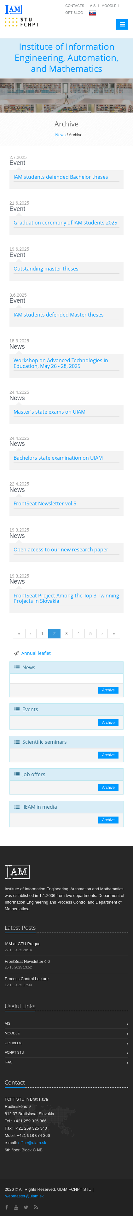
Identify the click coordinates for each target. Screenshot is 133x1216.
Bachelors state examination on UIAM (58, 457)
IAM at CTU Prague (22, 943)
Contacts (74, 6)
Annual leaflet (36, 653)
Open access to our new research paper (61, 549)
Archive (108, 690)
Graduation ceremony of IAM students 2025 (65, 222)
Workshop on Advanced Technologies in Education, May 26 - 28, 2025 (61, 363)
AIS (93, 6)
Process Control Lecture (27, 978)
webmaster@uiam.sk (24, 1196)
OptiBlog (74, 13)
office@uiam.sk (32, 1142)
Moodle (109, 6)
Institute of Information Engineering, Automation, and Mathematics (66, 57)
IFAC (8, 1062)
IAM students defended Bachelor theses (61, 176)
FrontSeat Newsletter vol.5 (45, 503)
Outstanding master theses (46, 268)
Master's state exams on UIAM (49, 411)
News (60, 134)
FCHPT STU (14, 1052)
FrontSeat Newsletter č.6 (27, 961)
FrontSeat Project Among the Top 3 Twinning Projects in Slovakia (66, 598)
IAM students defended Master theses (59, 314)
